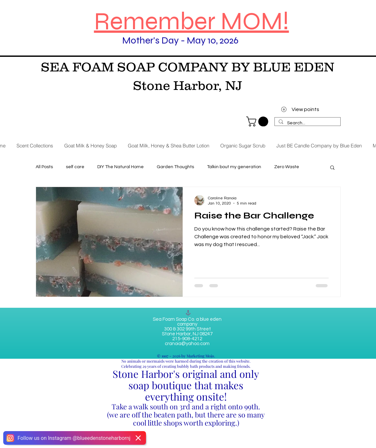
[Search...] (307, 123)
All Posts (44, 167)
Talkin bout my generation (234, 167)
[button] (332, 168)
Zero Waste (286, 167)
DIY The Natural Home (120, 167)
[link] (258, 122)
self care (75, 167)
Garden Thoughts (175, 167)
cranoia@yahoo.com (187, 343)
